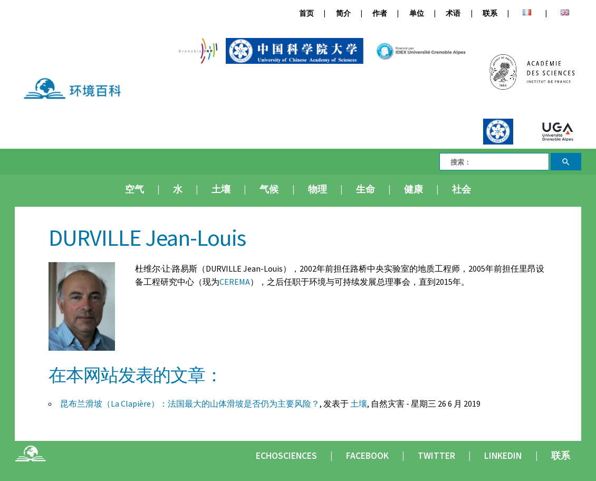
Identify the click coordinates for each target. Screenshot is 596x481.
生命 (365, 189)
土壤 (221, 189)
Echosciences (286, 455)
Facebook (367, 455)
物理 (317, 189)
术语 (453, 13)
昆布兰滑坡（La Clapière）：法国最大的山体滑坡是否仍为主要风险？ (190, 403)
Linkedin (503, 455)
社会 (461, 189)
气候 (268, 189)
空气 (134, 189)
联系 (490, 13)
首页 (306, 13)
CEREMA (234, 281)
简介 (343, 13)
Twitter (436, 455)
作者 (379, 13)
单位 (416, 13)
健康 (413, 189)
